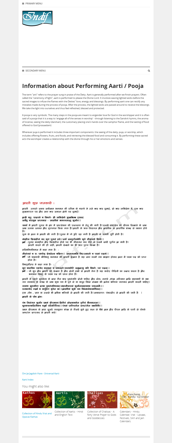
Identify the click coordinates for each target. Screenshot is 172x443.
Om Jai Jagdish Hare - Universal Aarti (40, 373)
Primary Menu (32, 3)
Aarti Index (28, 379)
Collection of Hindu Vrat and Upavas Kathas (37, 404)
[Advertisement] (99, 36)
